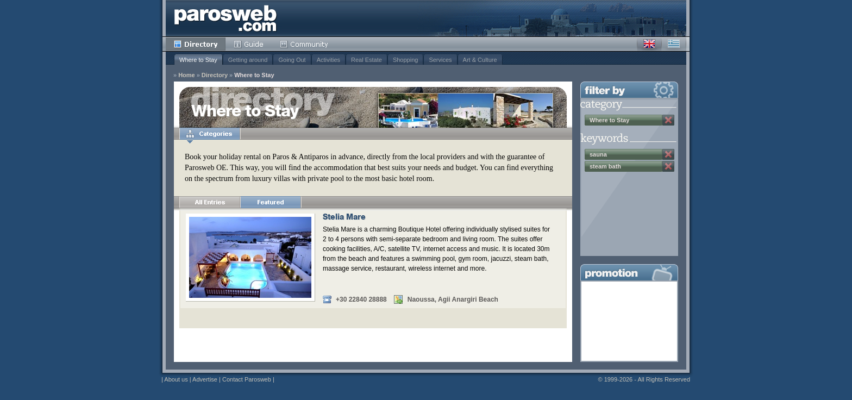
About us (175, 379)
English (649, 44)
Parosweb (225, 18)
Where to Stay (198, 60)
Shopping (405, 60)
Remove (668, 120)
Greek (674, 44)
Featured (270, 202)
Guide (248, 44)
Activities (328, 60)
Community (304, 44)
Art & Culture (480, 60)
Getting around (248, 60)
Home (186, 75)
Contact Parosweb (246, 379)
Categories (210, 134)
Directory (195, 44)
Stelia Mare (344, 218)
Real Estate (366, 60)
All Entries (210, 202)
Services (440, 60)
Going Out (291, 60)
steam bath (605, 166)
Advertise (204, 379)
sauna (598, 154)
